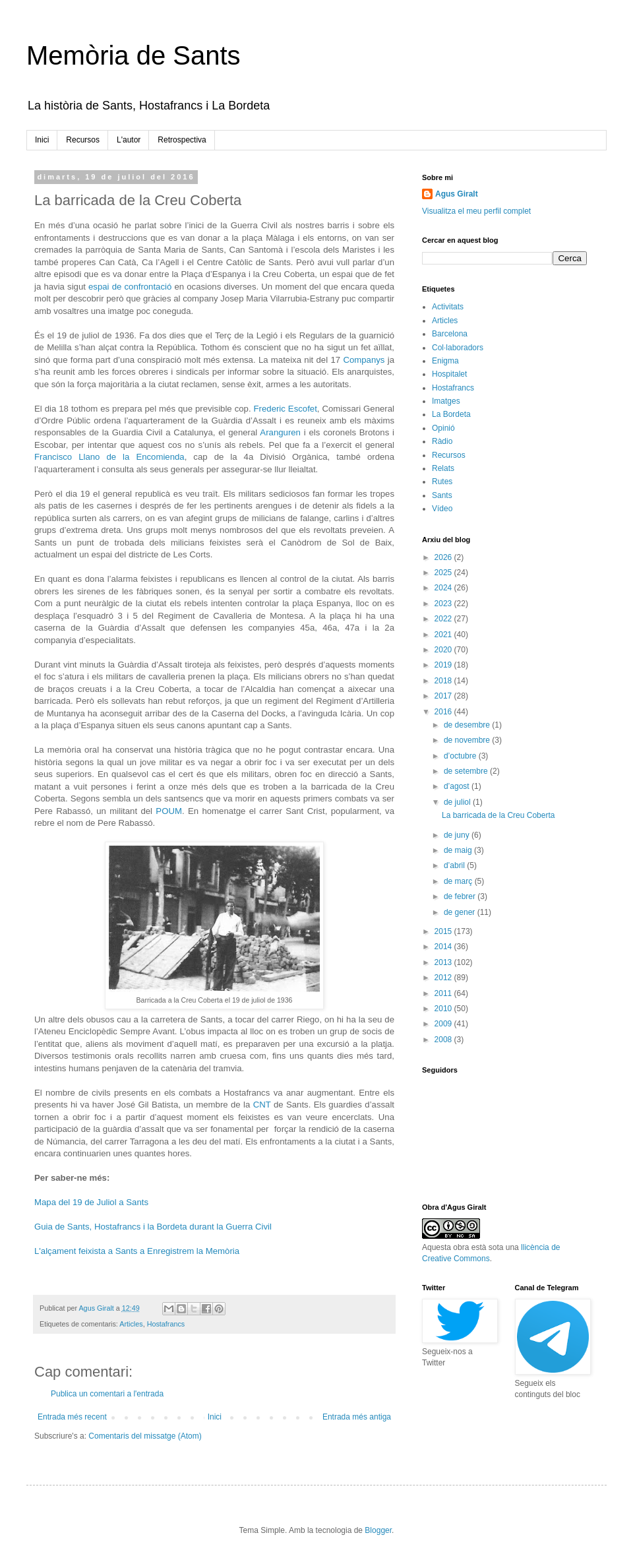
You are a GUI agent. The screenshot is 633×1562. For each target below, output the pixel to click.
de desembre (468, 725)
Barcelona (449, 333)
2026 (444, 557)
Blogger (378, 1530)
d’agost (457, 786)
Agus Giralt (456, 194)
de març (459, 881)
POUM (169, 811)
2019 (444, 665)
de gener (460, 912)
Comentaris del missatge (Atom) (144, 1436)
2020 (444, 649)
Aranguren (280, 432)
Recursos (83, 139)
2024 (444, 587)
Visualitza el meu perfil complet (476, 211)
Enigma (445, 360)
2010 (444, 1008)
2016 (444, 711)
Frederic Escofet (285, 409)
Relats (443, 468)
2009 (444, 1023)
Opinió (443, 428)
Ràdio (442, 441)
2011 (444, 993)
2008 (444, 1039)
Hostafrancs (166, 1324)
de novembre (468, 740)
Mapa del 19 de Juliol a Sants (91, 1202)
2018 (444, 680)
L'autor (128, 139)
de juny (457, 835)
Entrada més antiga (356, 1416)
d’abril (455, 865)
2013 (444, 962)
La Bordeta (451, 414)
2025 (444, 572)
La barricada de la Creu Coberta (498, 815)
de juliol (458, 802)
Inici (42, 139)
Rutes (442, 481)
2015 (444, 931)
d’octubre (461, 756)
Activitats (448, 306)
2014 (444, 946)
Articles (130, 1324)
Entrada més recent (72, 1416)
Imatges (446, 401)
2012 (444, 977)
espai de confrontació (129, 287)
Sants (442, 495)
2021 (444, 634)
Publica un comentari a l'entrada (107, 1393)
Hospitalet (449, 374)
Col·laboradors (457, 347)
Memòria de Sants (133, 55)
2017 (444, 696)
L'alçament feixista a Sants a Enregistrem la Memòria (136, 1251)
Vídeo (442, 508)
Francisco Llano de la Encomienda (109, 457)
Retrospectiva (182, 139)
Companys (363, 360)
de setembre (467, 771)
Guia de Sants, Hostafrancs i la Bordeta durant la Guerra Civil (153, 1227)
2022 (444, 618)
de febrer (460, 896)
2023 (444, 603)
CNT (262, 1104)
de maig (459, 850)
